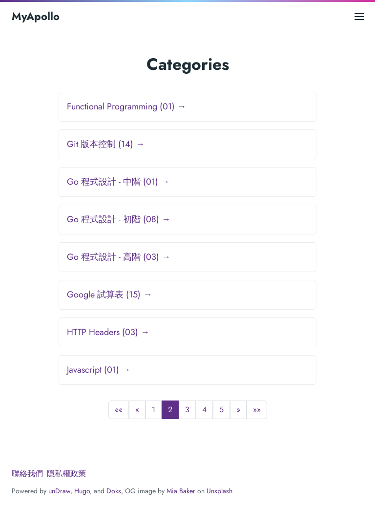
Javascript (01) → (98, 369)
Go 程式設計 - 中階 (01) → (118, 181)
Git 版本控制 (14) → (106, 144)
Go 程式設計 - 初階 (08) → (118, 219)
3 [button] (187, 409)
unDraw (59, 491)
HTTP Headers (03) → (108, 332)
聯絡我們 (27, 473)
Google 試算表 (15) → (109, 294)
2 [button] (170, 409)
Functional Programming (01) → (126, 106)
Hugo (82, 491)
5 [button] (221, 409)
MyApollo (36, 16)
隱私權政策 (66, 473)
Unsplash (219, 491)
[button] (118, 410)
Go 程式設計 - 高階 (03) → (118, 257)
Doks (113, 491)
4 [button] (204, 409)
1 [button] (153, 409)
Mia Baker (181, 491)
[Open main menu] (359, 16)
